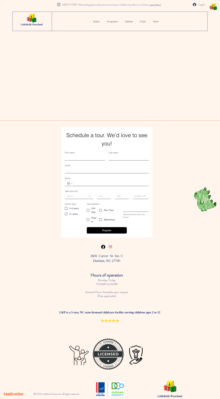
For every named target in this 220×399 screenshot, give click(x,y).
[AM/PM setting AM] (144, 196)
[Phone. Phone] (110, 183)
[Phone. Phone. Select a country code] (70, 183)
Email (68, 165)
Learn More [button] (155, 4)
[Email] (106, 170)
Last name (113, 152)
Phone (68, 178)
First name (69, 152)
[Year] (121, 196)
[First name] (84, 157)
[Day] (103, 196)
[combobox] (79, 196)
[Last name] (128, 157)
